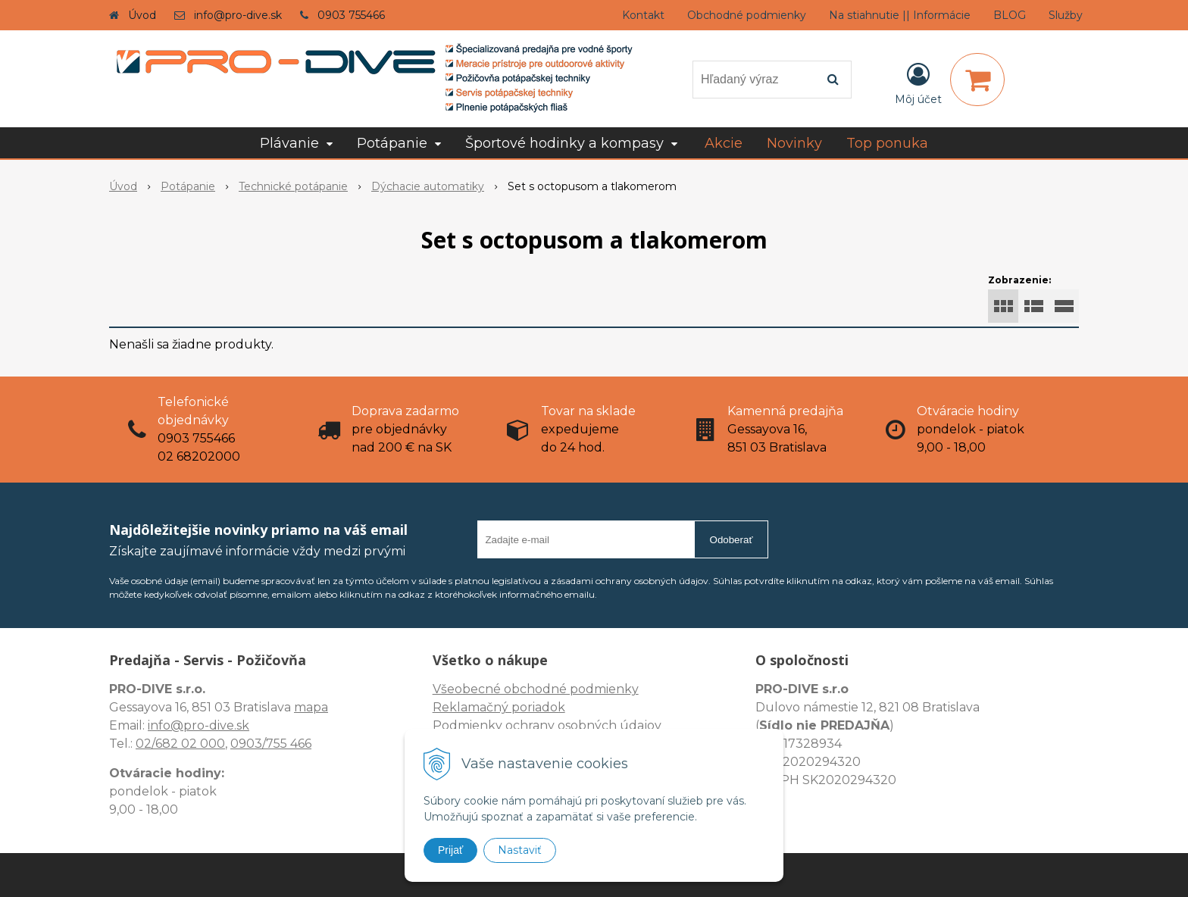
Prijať (450, 850)
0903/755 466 (270, 743)
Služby (1066, 15)
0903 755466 (351, 15)
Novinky (794, 143)
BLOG (1009, 15)
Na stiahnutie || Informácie (900, 15)
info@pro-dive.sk (238, 15)
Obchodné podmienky (746, 15)
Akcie (723, 143)
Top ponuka (887, 143)
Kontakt (643, 15)
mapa (311, 707)
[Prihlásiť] (918, 83)
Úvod (142, 15)
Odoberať (731, 539)
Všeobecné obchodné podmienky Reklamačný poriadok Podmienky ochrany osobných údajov (547, 707)
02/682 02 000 (180, 743)
